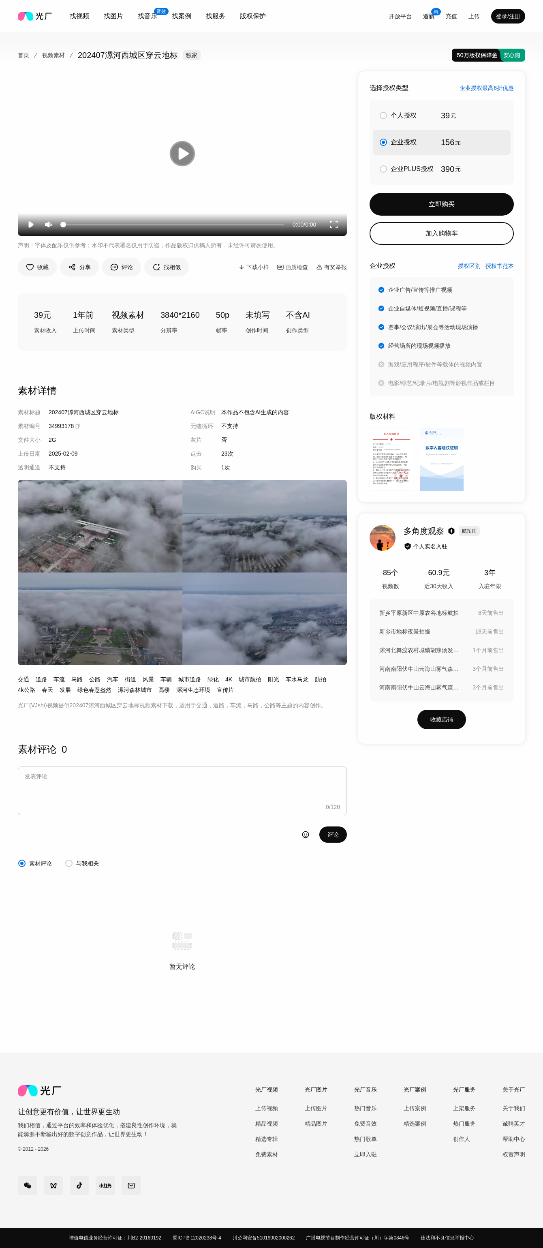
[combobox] (79, 16)
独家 (191, 55)
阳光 (273, 679)
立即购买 (442, 204)
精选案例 (415, 1123)
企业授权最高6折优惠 (487, 88)
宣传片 (225, 690)
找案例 (181, 16)
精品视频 (266, 1123)
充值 (451, 16)
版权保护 (253, 16)
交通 (23, 679)
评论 (333, 834)
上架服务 (464, 1108)
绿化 (213, 679)
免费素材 (266, 1154)
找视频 (79, 16)
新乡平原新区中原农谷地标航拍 (419, 613)
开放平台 (400, 16)
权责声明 (513, 1154)
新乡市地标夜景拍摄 (404, 631)
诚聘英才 (513, 1123)
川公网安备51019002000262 (264, 1238)
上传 (474, 16)
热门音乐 (365, 1108)
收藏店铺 (441, 719)
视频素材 (53, 55)
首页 (23, 55)
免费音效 (365, 1123)
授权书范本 (499, 266)
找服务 (215, 16)
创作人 (461, 1139)
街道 (130, 679)
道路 (41, 679)
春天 (47, 690)
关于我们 (513, 1108)
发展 (65, 690)
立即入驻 (365, 1154)
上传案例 (415, 1108)
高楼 (164, 690)
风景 (148, 679)
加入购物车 (441, 233)
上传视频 (266, 1108)
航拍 (320, 679)
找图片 (113, 16)
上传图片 (316, 1108)
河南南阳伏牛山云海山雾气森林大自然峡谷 (419, 669)
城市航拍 (250, 679)
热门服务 (464, 1123)
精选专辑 (266, 1139)
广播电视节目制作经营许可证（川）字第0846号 (357, 1238)
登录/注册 (508, 16)
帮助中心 (513, 1139)
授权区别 (469, 266)
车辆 (166, 679)
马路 (77, 679)
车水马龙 (297, 679)
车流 (59, 679)
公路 (94, 679)
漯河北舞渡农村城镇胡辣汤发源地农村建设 (419, 650)
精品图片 (316, 1123)
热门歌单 (365, 1139)
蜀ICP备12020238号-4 (197, 1238)
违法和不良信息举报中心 (447, 1238)
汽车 (112, 679)
